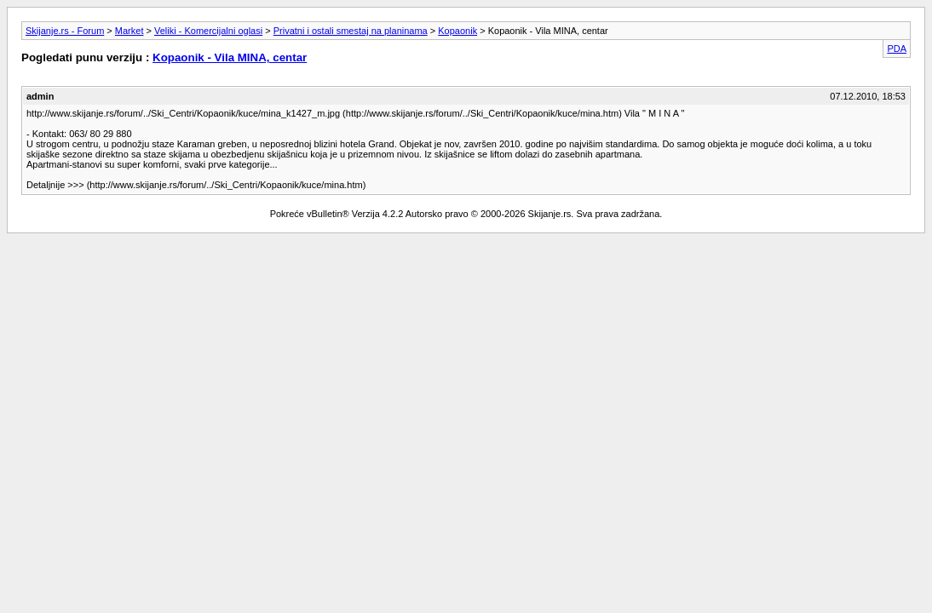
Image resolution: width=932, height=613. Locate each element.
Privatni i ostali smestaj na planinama (350, 31)
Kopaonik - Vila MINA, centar (229, 57)
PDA (896, 48)
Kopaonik (457, 31)
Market (129, 31)
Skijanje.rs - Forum (65, 31)
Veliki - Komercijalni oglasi (208, 31)
